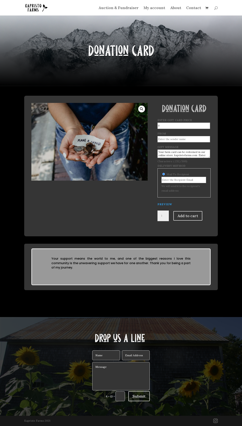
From (161, 133)
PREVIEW (164, 204)
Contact (193, 8)
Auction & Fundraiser (119, 8)
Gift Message (167, 147)
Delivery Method (171, 166)
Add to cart (188, 215)
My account (154, 8)
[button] (141, 109)
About (175, 8)
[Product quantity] (163, 216)
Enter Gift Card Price (174, 120)
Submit (139, 396)
